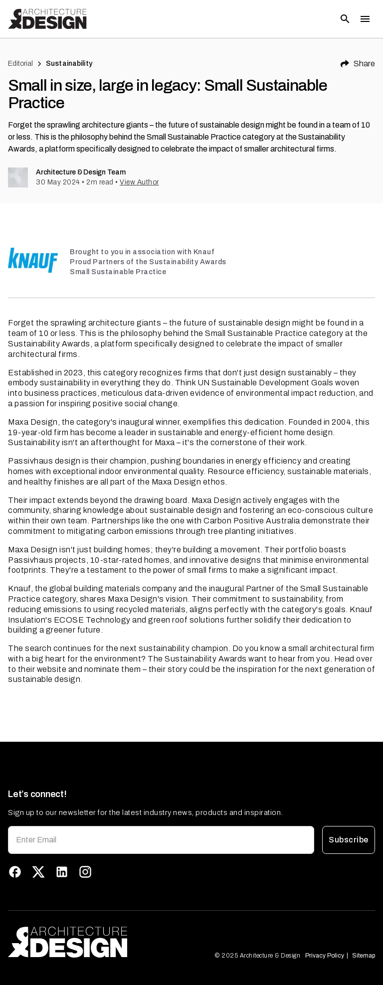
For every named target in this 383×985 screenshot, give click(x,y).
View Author (139, 182)
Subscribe (349, 839)
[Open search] (345, 19)
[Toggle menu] (365, 19)
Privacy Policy (325, 956)
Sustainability (69, 63)
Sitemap (363, 956)
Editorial (20, 63)
